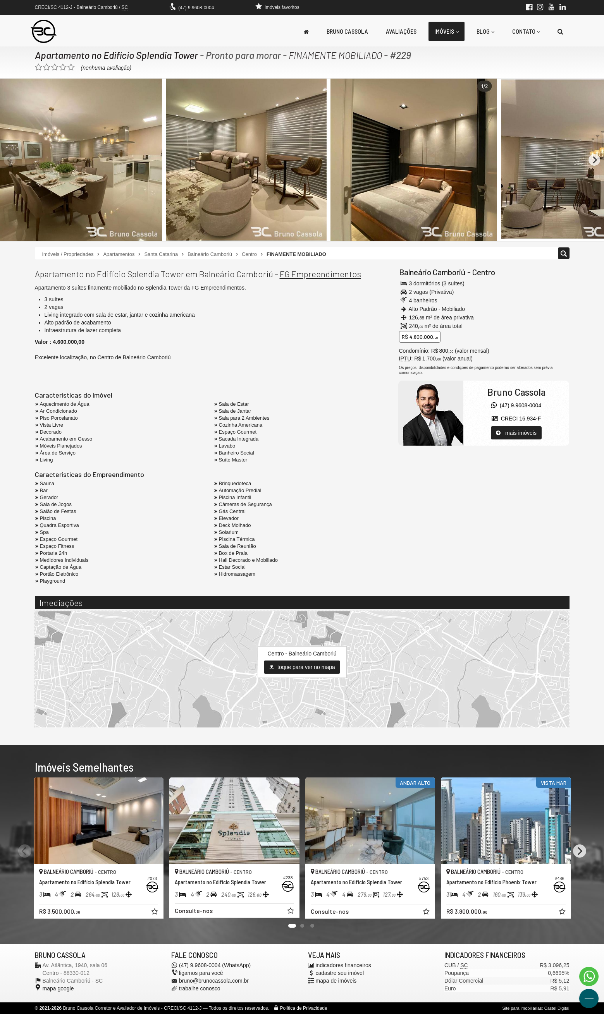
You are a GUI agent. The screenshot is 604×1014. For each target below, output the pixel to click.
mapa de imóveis (336, 981)
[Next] (594, 160)
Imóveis (446, 31)
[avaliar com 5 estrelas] (71, 67)
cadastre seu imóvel (340, 973)
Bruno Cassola (347, 31)
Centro (483, 272)
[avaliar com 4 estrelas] (63, 67)
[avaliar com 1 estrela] (38, 67)
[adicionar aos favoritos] (155, 912)
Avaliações (401, 31)
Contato (526, 31)
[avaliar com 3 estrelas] (55, 67)
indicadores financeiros (343, 965)
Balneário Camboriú (432, 272)
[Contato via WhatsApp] (589, 976)
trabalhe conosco (199, 988)
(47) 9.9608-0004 (196, 7)
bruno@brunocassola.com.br (214, 981)
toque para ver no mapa (302, 667)
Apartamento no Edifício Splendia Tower (116, 55)
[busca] (560, 31)
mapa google (58, 988)
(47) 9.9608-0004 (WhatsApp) (215, 965)
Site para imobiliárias (522, 1008)
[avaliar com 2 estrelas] (46, 67)
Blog (485, 31)
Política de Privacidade (303, 1008)
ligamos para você (201, 973)
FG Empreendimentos (320, 274)
